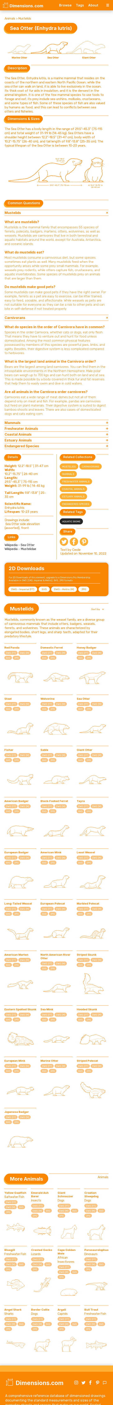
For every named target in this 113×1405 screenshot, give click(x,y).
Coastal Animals (73, 489)
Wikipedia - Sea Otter (19, 545)
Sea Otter (83, 698)
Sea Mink (47, 1009)
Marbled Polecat (88, 903)
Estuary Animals (73, 496)
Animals (10, 18)
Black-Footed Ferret (54, 801)
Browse (65, 5)
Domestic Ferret (52, 647)
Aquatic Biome (71, 521)
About (93, 5)
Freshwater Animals (76, 481)
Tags (80, 5)
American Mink (51, 852)
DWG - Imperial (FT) (22, 589)
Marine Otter (49, 1060)
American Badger (16, 801)
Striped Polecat (87, 1060)
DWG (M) (24, 653)
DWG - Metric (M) (64, 589)
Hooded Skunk (87, 1009)
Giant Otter (84, 749)
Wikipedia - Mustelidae (20, 549)
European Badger (16, 852)
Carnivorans (90, 466)
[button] (97, 609)
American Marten (16, 954)
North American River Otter (55, 956)
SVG (44, 589)
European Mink (14, 1060)
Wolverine (48, 698)
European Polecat (53, 903)
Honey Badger (86, 647)
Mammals (68, 474)
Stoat (8, 698)
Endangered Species (75, 504)
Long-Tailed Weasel (18, 903)
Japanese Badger (16, 1111)
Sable (44, 749)
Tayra (81, 801)
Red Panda (11, 647)
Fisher (8, 749)
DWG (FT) (11, 653)
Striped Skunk (86, 954)
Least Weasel (86, 852)
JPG (83, 589)
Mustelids (24, 18)
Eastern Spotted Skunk (20, 1009)
